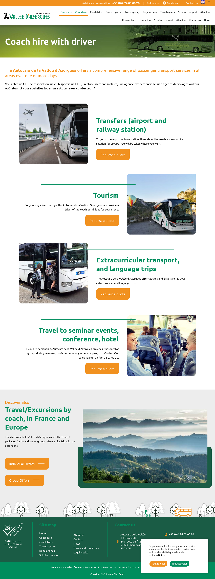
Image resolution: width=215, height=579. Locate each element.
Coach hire (66, 12)
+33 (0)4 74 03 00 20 (105, 357)
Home (43, 533)
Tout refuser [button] (158, 563)
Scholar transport (187, 12)
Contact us (192, 3)
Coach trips (96, 12)
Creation (107, 574)
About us (205, 12)
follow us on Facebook (162, 3)
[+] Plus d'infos (157, 555)
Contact (78, 539)
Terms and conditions (86, 548)
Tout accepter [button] (179, 563)
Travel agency (132, 12)
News (207, 20)
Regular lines (150, 12)
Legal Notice (80, 552)
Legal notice (90, 567)
